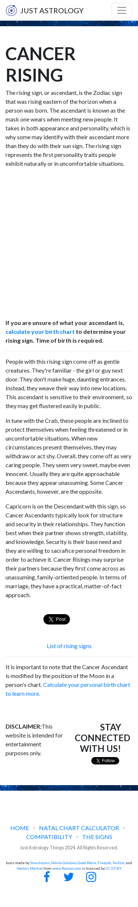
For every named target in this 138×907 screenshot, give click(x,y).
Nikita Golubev (63, 862)
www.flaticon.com (66, 868)
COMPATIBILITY (49, 836)
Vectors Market (30, 868)
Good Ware (87, 862)
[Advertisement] (69, 243)
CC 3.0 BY (114, 868)
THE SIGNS (97, 836)
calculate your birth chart (40, 331)
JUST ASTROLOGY (45, 10)
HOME (19, 827)
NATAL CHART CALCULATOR (79, 827)
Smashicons (40, 862)
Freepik (104, 862)
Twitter (118, 862)
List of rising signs (69, 645)
